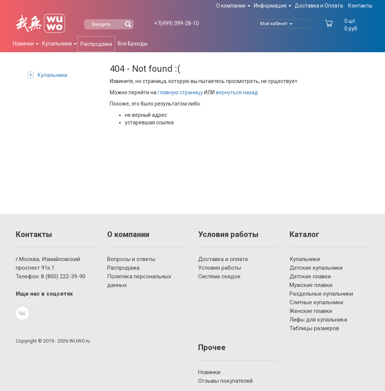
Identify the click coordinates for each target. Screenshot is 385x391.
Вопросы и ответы (131, 259)
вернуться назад (237, 92)
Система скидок (219, 276)
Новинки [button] (26, 44)
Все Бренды (132, 44)
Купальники (47, 75)
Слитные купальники (316, 302)
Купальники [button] (59, 44)
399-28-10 (176, 23)
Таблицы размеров (314, 328)
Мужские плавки (311, 285)
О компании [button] (233, 6)
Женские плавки (311, 311)
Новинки (209, 372)
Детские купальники (316, 267)
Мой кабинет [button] (276, 23)
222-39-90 (63, 276)
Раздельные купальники (321, 293)
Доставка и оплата (223, 259)
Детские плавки (310, 276)
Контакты (360, 6)
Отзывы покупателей (225, 380)
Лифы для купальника (318, 319)
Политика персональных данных (139, 280)
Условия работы (219, 267)
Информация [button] (272, 6)
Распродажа (96, 44)
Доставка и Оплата (319, 6)
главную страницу (180, 92)
